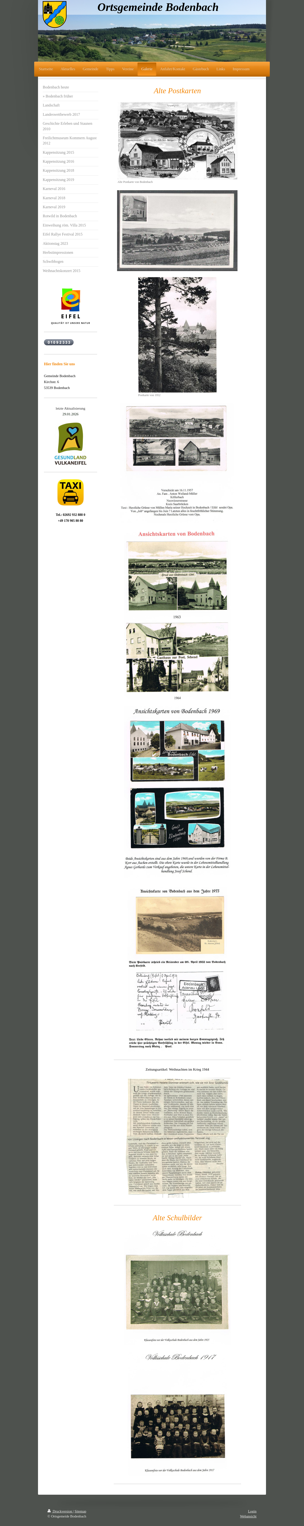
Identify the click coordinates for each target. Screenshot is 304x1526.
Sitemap (80, 1511)
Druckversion (60, 1511)
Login (252, 1511)
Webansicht (248, 1516)
